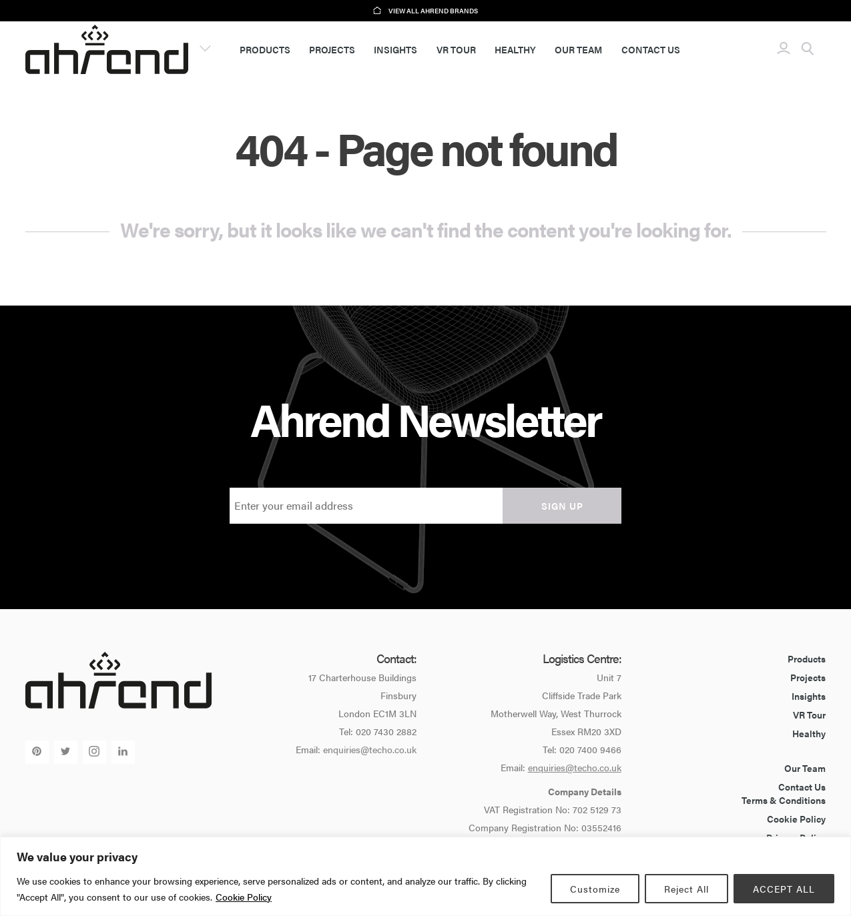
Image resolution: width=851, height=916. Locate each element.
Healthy (515, 49)
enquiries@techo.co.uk (369, 749)
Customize (595, 888)
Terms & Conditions (784, 800)
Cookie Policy (244, 896)
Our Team (578, 49)
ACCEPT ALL (784, 888)
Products (265, 49)
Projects (332, 49)
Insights (395, 49)
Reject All (686, 888)
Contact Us (650, 49)
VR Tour (456, 49)
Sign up (562, 505)
